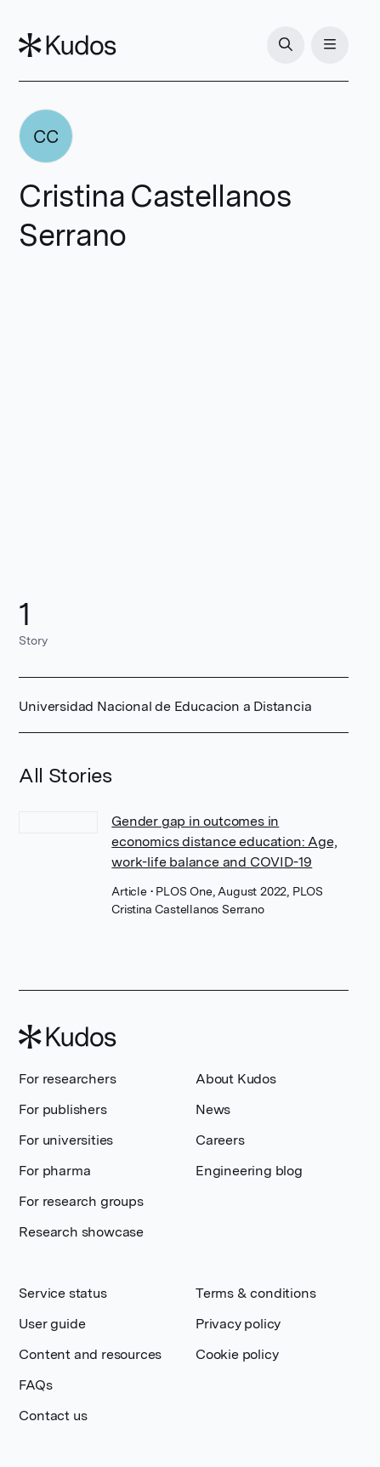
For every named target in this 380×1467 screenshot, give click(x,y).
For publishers (62, 1109)
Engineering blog (249, 1171)
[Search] (285, 45)
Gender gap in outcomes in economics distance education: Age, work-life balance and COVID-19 (224, 841)
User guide (52, 1324)
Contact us (53, 1415)
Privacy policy (238, 1324)
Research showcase (81, 1232)
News (213, 1109)
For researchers (67, 1079)
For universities (66, 1140)
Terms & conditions (255, 1293)
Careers (220, 1140)
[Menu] (330, 45)
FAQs (35, 1385)
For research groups (81, 1201)
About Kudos (236, 1079)
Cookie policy (237, 1354)
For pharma (54, 1171)
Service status (62, 1293)
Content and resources (90, 1354)
